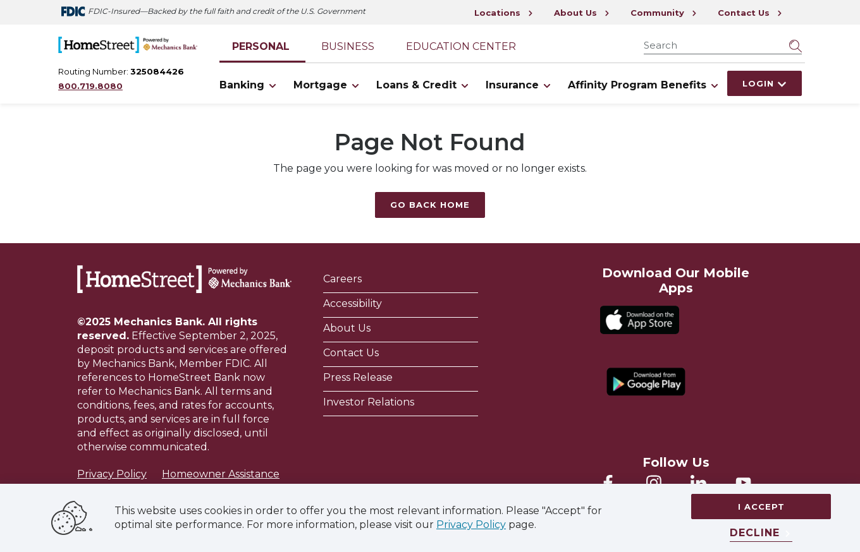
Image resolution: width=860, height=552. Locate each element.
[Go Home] (127, 43)
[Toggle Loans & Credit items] (465, 85)
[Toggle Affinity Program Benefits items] (714, 85)
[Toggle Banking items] (272, 85)
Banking (250, 85)
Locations (504, 13)
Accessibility (353, 303)
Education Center (461, 46)
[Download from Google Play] (645, 382)
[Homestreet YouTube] (743, 483)
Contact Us (750, 13)
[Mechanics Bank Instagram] (653, 483)
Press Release (358, 377)
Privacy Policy (112, 474)
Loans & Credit (424, 85)
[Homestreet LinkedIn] (698, 483)
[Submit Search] (795, 45)
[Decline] (761, 533)
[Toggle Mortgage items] (355, 85)
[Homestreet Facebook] (608, 483)
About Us (582, 13)
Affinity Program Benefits (645, 85)
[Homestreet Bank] (184, 279)
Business (347, 46)
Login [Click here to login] (764, 83)
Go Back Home (430, 205)
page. (521, 525)
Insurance (520, 85)
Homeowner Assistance (221, 474)
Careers (342, 279)
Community (663, 13)
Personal (261, 46)
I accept (761, 506)
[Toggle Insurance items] (547, 85)
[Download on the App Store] (639, 320)
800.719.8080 (90, 86)
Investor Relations (368, 402)
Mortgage (328, 85)
